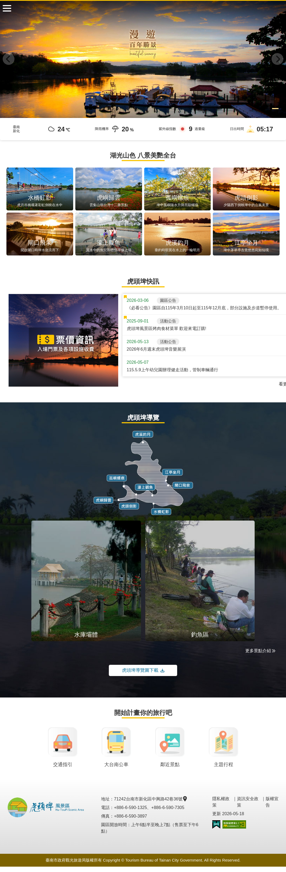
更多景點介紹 (260, 650)
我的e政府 (216, 824)
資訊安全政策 (247, 801)
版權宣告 (272, 801)
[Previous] (8, 59)
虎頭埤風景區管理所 (143, 8)
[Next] (277, 59)
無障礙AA (234, 824)
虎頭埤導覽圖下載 (143, 670)
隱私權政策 (220, 801)
